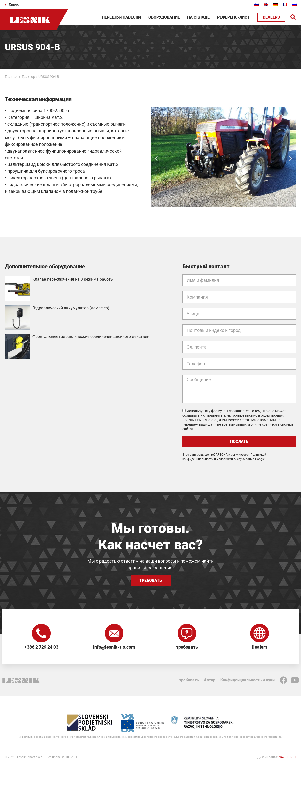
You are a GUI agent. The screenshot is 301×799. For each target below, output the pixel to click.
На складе (198, 17)
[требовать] (187, 634)
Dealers (259, 648)
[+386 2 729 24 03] (41, 634)
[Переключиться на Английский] (266, 4)
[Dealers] (260, 634)
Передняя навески (121, 17)
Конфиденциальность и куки (247, 681)
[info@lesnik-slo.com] (114, 634)
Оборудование (164, 17)
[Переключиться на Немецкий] (275, 4)
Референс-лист (233, 17)
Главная (11, 77)
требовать (187, 648)
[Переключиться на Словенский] (256, 4)
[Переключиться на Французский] (285, 4)
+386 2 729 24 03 (41, 648)
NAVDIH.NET (287, 758)
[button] (293, 17)
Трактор (28, 77)
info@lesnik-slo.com (114, 648)
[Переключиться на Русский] (294, 4)
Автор (209, 681)
